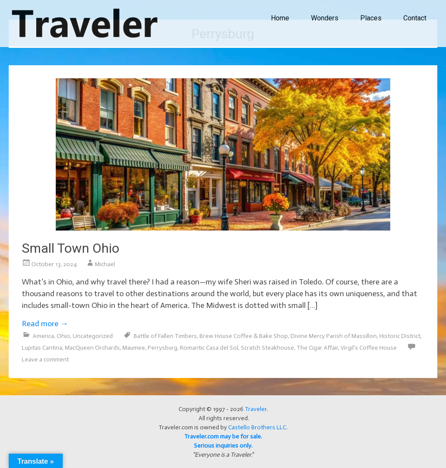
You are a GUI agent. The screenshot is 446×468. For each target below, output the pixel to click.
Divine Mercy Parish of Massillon (334, 336)
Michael (105, 264)
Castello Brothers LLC (257, 427)
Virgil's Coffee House (369, 347)
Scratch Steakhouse (267, 347)
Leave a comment (45, 359)
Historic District (399, 336)
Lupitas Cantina (42, 347)
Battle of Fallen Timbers (165, 336)
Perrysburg (162, 347)
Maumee (133, 347)
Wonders (324, 18)
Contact (414, 18)
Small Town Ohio (70, 248)
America (43, 336)
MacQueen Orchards (92, 347)
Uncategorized (93, 336)
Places (371, 18)
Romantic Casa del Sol (209, 347)
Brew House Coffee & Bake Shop (243, 336)
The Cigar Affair (317, 347)
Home (280, 18)
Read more (45, 323)
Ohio (63, 336)
